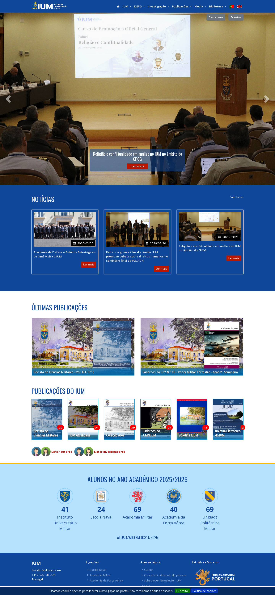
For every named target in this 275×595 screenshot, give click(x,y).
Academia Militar (100, 575)
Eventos (236, 17)
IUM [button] (126, 6)
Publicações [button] (180, 6)
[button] (8, 99)
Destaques (216, 17)
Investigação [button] (157, 6)
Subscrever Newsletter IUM (162, 580)
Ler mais (137, 167)
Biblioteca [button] (216, 6)
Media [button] (199, 6)
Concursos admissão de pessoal (165, 575)
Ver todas (237, 197)
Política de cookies (204, 591)
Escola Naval (98, 569)
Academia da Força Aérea (106, 580)
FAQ (147, 585)
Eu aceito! (182, 591)
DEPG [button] (138, 6)
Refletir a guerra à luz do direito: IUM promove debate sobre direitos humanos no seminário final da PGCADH (137, 256)
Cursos (148, 569)
